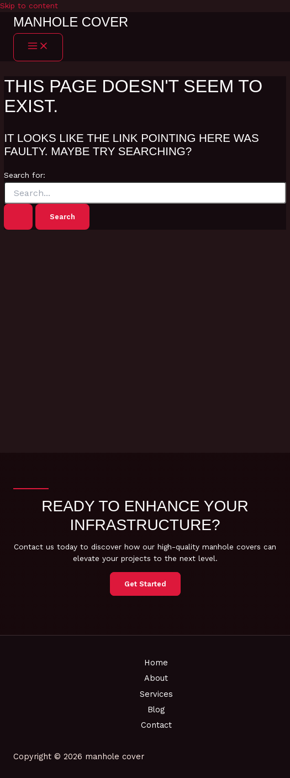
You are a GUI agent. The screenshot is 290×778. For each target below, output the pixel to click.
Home (156, 663)
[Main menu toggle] (38, 47)
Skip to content (29, 5)
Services (156, 694)
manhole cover (70, 22)
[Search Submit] (18, 217)
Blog (156, 710)
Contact (156, 725)
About (156, 678)
